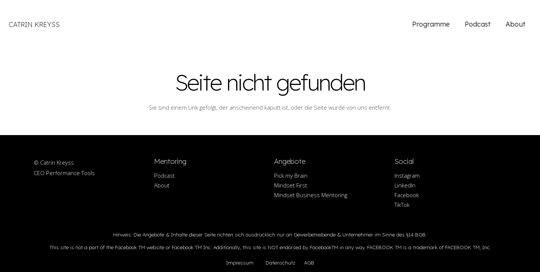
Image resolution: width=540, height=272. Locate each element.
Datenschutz (280, 263)
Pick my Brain (291, 175)
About (162, 185)
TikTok (402, 204)
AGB (309, 263)
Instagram (407, 175)
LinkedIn (405, 185)
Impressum (240, 263)
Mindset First (290, 185)
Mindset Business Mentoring (310, 195)
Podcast (164, 175)
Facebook (406, 195)
